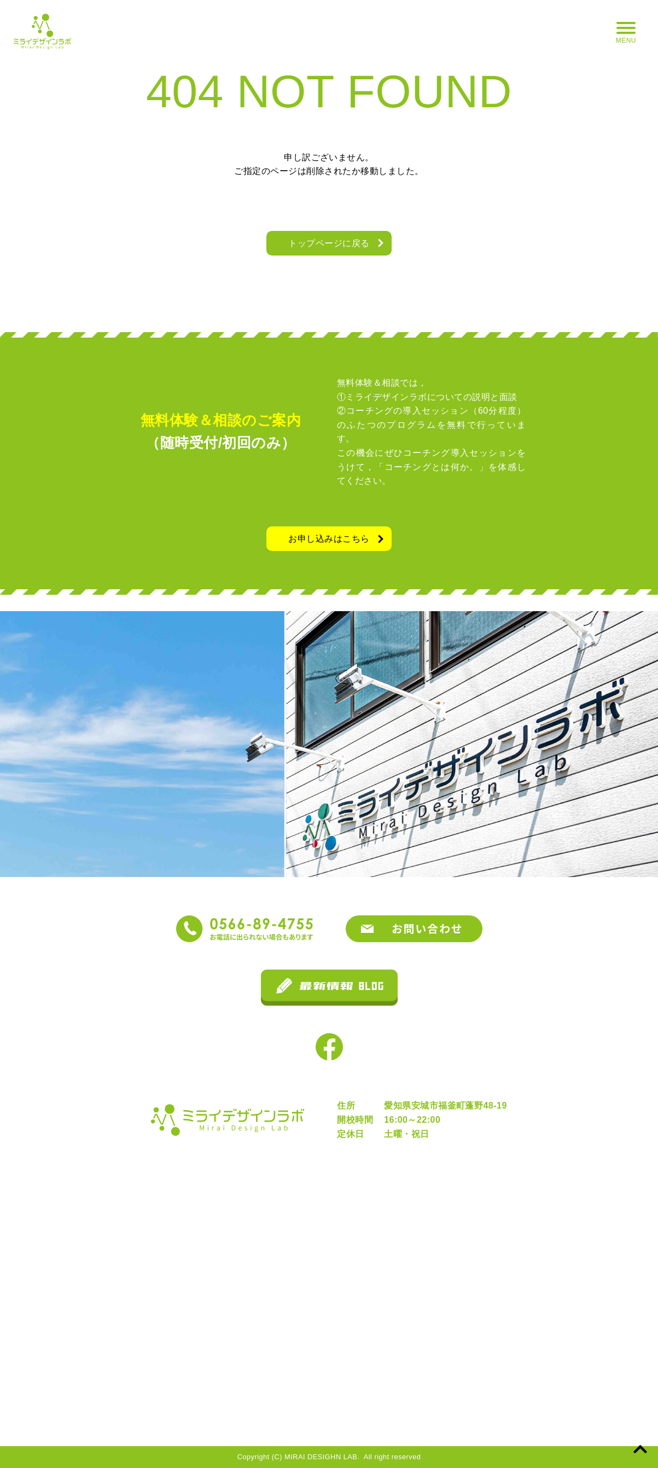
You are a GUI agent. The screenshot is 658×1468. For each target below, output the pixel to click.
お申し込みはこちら (328, 538)
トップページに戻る (328, 243)
